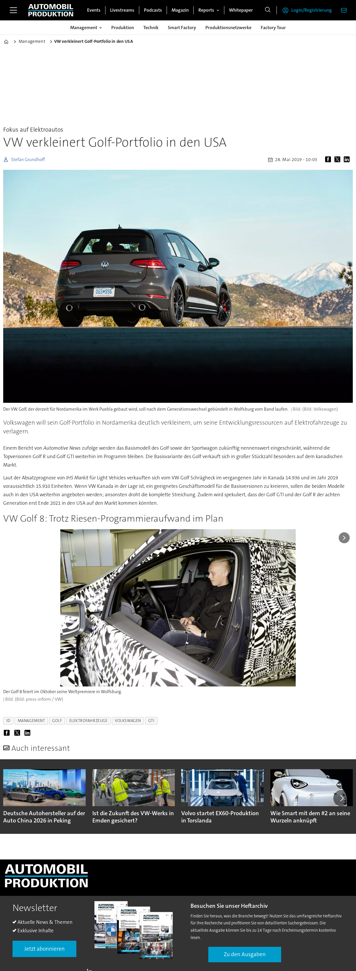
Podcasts (153, 10)
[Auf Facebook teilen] (329, 159)
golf (57, 720)
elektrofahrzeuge (88, 720)
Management (83, 27)
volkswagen (128, 720)
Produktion (122, 27)
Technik (150, 27)
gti (151, 720)
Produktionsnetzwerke (228, 27)
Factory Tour (273, 27)
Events (94, 10)
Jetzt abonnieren (44, 948)
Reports (206, 10)
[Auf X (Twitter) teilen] (338, 159)
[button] (341, 798)
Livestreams (122, 10)
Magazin (180, 10)
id (8, 720)
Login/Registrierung (311, 10)
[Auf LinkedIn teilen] (347, 159)
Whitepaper (241, 10)
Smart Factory (182, 27)
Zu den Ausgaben (245, 954)
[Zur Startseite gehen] (50, 10)
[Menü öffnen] (13, 10)
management (31, 720)
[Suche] (268, 10)
